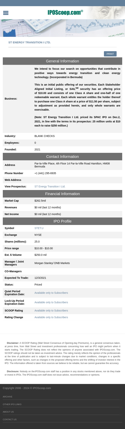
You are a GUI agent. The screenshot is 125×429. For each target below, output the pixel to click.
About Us (8, 412)
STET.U (39, 228)
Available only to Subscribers (51, 292)
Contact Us (10, 419)
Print (110, 54)
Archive (7, 397)
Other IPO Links (12, 404)
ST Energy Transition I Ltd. (50, 186)
